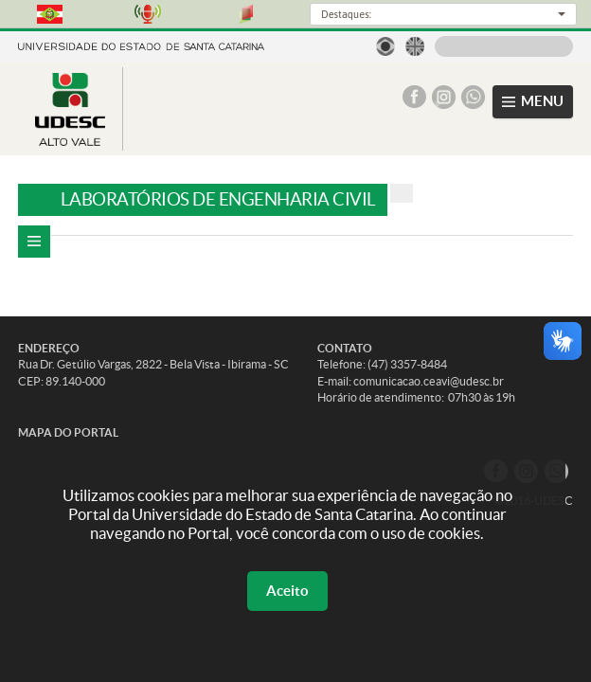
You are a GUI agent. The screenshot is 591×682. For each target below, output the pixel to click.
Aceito (287, 591)
